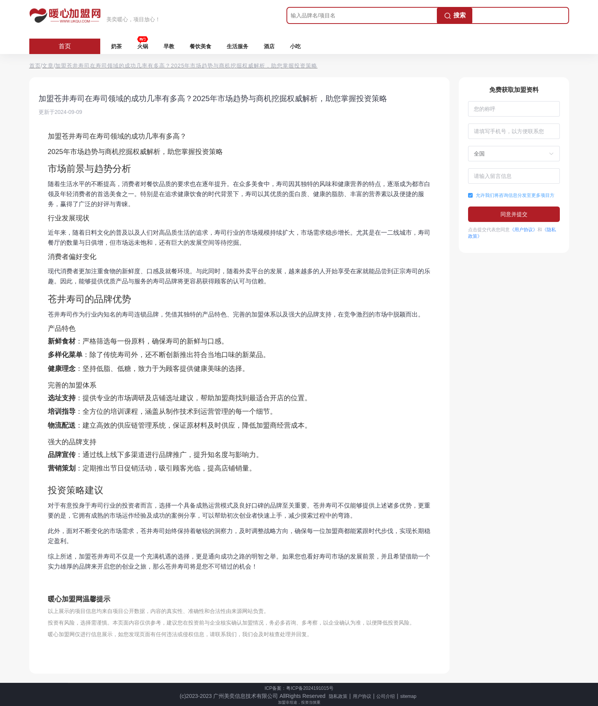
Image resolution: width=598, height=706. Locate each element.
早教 (168, 46)
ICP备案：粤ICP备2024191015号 (299, 688)
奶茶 (116, 46)
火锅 (142, 46)
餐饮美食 (200, 46)
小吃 (295, 46)
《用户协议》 (523, 229)
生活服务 (237, 46)
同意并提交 (513, 214)
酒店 (269, 46)
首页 (65, 46)
